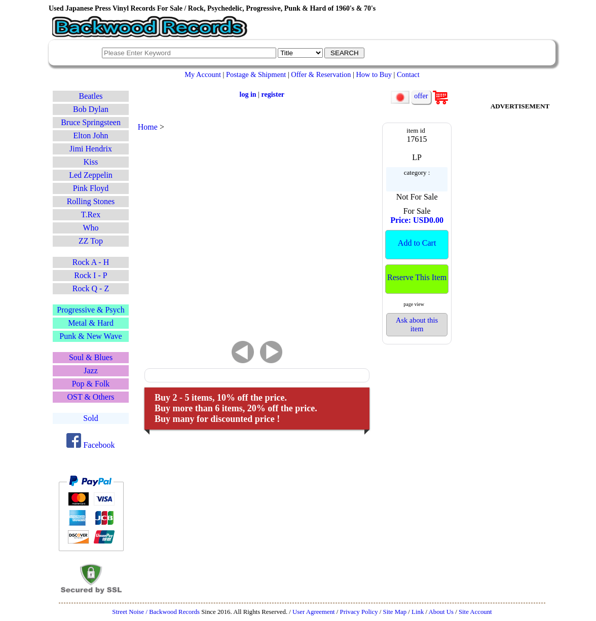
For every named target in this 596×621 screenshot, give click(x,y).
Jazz (91, 370)
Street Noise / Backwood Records (156, 611)
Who (90, 227)
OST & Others (90, 397)
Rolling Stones (91, 201)
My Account (202, 74)
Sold (90, 418)
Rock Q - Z (90, 288)
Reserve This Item (416, 277)
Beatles (90, 96)
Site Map (395, 611)
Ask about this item (417, 324)
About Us (441, 611)
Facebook (90, 445)
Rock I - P (90, 275)
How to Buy (373, 74)
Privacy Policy (359, 611)
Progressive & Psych (90, 309)
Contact (408, 74)
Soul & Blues (91, 357)
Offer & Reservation (321, 74)
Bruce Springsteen (91, 122)
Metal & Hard (91, 323)
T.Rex (90, 214)
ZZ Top (91, 241)
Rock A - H (90, 262)
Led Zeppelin (91, 175)
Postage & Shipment (256, 74)
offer (421, 96)
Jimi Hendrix (90, 148)
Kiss (91, 162)
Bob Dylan (90, 109)
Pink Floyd (91, 188)
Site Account (475, 611)
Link (418, 611)
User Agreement (313, 611)
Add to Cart (417, 243)
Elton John (90, 135)
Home (148, 127)
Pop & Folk (91, 383)
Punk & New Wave (90, 336)
